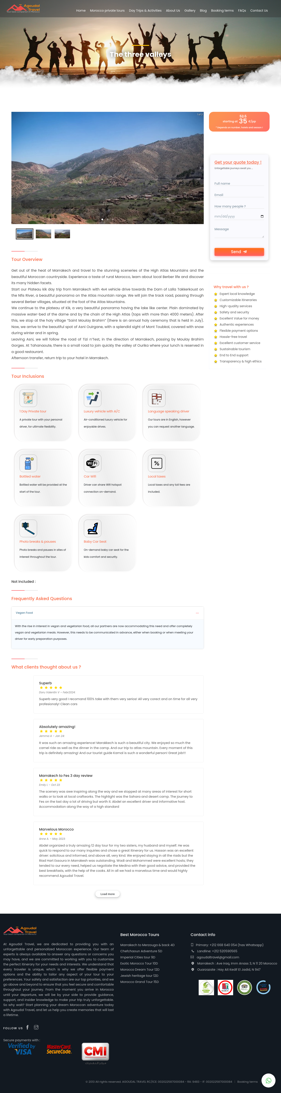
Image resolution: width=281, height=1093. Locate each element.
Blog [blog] (203, 10)
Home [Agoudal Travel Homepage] (81, 10)
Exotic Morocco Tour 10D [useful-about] (139, 963)
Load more (108, 894)
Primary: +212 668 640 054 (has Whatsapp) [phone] (227, 945)
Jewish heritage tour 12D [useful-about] (139, 976)
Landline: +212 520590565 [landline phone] (214, 951)
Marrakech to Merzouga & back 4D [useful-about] (147, 945)
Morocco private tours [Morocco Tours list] (107, 10)
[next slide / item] (201, 168)
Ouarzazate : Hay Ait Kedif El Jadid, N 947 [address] (225, 969)
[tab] (107, 613)
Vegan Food (107, 612)
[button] (102, 219)
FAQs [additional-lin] (242, 10)
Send (239, 252)
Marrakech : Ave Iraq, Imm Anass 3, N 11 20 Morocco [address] (234, 963)
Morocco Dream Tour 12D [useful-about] (139, 969)
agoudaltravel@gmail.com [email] (215, 957)
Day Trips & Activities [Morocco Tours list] (145, 10)
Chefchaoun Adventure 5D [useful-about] (141, 951)
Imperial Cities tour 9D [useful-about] (137, 957)
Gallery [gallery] (189, 10)
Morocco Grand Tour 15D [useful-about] (139, 982)
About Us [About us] (173, 10)
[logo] (23, 8)
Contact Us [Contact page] (259, 10)
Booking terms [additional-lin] (222, 10)
